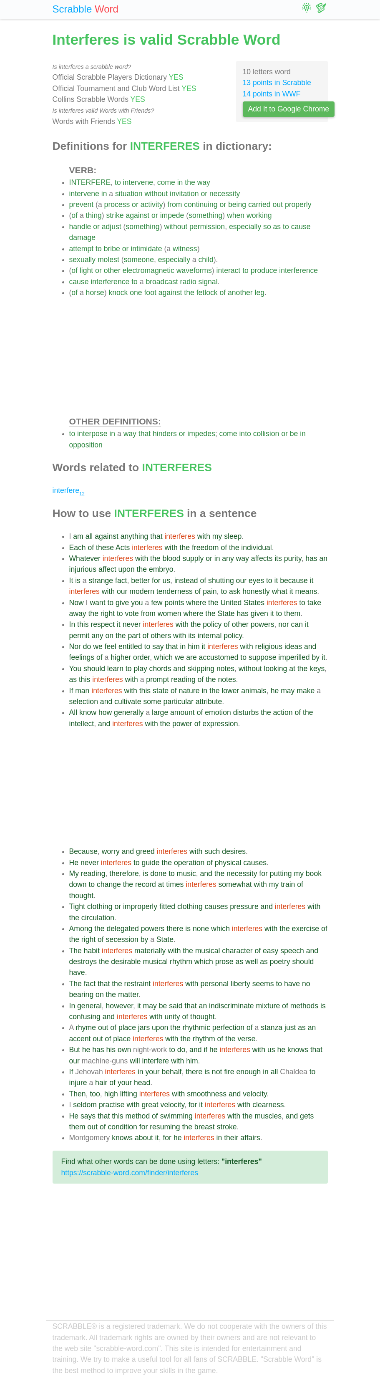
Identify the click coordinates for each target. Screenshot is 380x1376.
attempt (81, 249)
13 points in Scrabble (277, 82)
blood (171, 558)
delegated (123, 928)
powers (262, 624)
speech (292, 951)
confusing (85, 1016)
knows (297, 1049)
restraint (137, 984)
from (174, 204)
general (89, 1006)
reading (183, 679)
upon (126, 569)
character (237, 951)
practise (112, 1105)
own (124, 1049)
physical (228, 862)
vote (132, 613)
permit (79, 635)
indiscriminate (231, 1006)
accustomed (219, 657)
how (105, 712)
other (112, 270)
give (122, 602)
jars (144, 1027)
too (95, 1094)
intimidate (146, 249)
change (109, 884)
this (82, 624)
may (287, 691)
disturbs (246, 712)
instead (186, 580)
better (140, 580)
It (71, 580)
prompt (157, 679)
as (277, 226)
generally (128, 712)
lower (230, 691)
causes (255, 862)
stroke (227, 1127)
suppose (263, 657)
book (314, 873)
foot (150, 292)
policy (212, 624)
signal (208, 282)
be (294, 433)
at (292, 668)
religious (269, 646)
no (306, 984)
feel (110, 646)
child (206, 259)
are (191, 657)
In (72, 624)
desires (234, 851)
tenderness (174, 591)
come (166, 182)
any (228, 558)
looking (275, 668)
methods (304, 1006)
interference (298, 270)
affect (107, 569)
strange (100, 580)
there (174, 928)
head (142, 1082)
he (275, 691)
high (111, 1094)
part (134, 635)
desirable (126, 961)
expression (220, 724)
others (161, 635)
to (118, 182)
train (288, 884)
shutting (221, 580)
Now (76, 602)
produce (264, 270)
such (212, 851)
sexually (82, 259)
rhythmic (196, 1027)
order (141, 657)
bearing (81, 994)
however (119, 1006)
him (193, 646)
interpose (92, 433)
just (290, 1027)
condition (122, 1127)
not (217, 1072)
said (175, 1006)
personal (214, 984)
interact (228, 270)
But (74, 1049)
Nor (75, 646)
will (135, 1061)
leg (259, 292)
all (89, 536)
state (161, 691)
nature (189, 691)
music (186, 873)
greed (145, 851)
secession (122, 939)
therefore (123, 873)
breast (204, 1127)
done (158, 873)
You (75, 668)
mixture (268, 1006)
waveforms (194, 270)
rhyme (85, 1027)
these (105, 547)
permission (207, 226)
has (311, 558)
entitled (130, 646)
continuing (200, 204)
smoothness (206, 1094)
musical (207, 951)
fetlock (207, 292)
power (182, 724)
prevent (81, 204)
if (205, 1049)
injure (78, 1082)
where (196, 602)
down (78, 884)
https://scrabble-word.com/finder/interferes (130, 1173)
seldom (85, 1105)
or (204, 193)
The (75, 951)
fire (229, 1072)
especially (245, 226)
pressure (244, 906)
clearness (268, 1105)
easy (270, 951)
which (163, 657)
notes (225, 668)
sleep (233, 536)
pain (209, 591)
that (144, 433)
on (110, 635)
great (150, 1105)
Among (81, 928)
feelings (82, 657)
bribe (112, 249)
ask (234, 591)
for (156, 580)
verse (247, 1039)
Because (83, 851)
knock (118, 292)
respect (103, 624)
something (205, 215)
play (140, 668)
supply (193, 558)
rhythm (181, 961)
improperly (140, 906)
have (77, 972)
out (278, 204)
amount (182, 712)
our (241, 580)
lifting (128, 1094)
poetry (280, 961)
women (169, 613)
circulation (97, 918)
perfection (228, 1027)
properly (298, 204)
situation (129, 193)
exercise (306, 928)
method (138, 1116)
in (180, 182)
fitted (167, 906)
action (283, 712)
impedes (201, 433)
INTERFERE (90, 182)
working (259, 215)
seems (263, 984)
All (73, 712)
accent (80, 1039)
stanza (271, 1027)
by (316, 657)
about (144, 1138)
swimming (176, 1116)
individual (256, 547)
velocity (255, 1094)
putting (281, 873)
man (82, 691)
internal (210, 635)
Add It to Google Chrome (289, 109)
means (306, 591)
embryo (161, 569)
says (88, 1116)
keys (317, 668)
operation (189, 862)
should (94, 668)
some (152, 701)
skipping (201, 668)
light (86, 270)
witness (185, 249)
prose (224, 961)
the (190, 182)
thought (81, 895)
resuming (165, 1127)
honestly (256, 591)
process (117, 204)
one (136, 292)
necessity (224, 193)
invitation (184, 193)
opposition (86, 445)
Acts (123, 547)
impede (172, 215)
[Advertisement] (198, 356)
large (160, 712)
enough (249, 1072)
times (175, 884)
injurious (83, 569)
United (231, 602)
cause (301, 226)
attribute (209, 701)
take (314, 602)
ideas (293, 646)
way (203, 182)
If (71, 691)
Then (77, 1094)
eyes (256, 580)
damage (82, 237)
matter (128, 994)
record (145, 884)
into (245, 433)
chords (160, 668)
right (108, 613)
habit (92, 951)
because (294, 580)
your (152, 1072)
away (77, 613)
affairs (250, 1138)
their (231, 1138)
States (254, 602)
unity (172, 1016)
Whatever (85, 558)
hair (101, 1082)
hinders (165, 433)
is (78, 580)
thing (94, 215)
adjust (111, 226)
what (279, 591)
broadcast (162, 282)
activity (152, 204)
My (74, 873)
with (203, 536)
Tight (77, 906)
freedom (205, 547)
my (217, 536)
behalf (172, 1072)
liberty (240, 984)
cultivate (127, 701)
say (158, 646)
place (127, 1027)
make (306, 691)
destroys (83, 961)
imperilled (294, 657)
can (297, 624)
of (74, 215)
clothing (100, 906)
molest (108, 259)
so (267, 226)
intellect (81, 724)
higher (121, 657)
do (87, 646)
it (276, 580)
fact (121, 580)
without (156, 193)
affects (262, 558)
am (78, 536)
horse (95, 292)
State (226, 613)
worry (111, 851)
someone (139, 259)
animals (254, 691)
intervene (138, 182)
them (292, 613)
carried (259, 204)
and (310, 646)
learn (115, 668)
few (156, 602)
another (240, 292)
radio (188, 282)
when (235, 215)
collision (266, 433)
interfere (69, 490)
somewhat (235, 884)
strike (115, 215)
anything (134, 536)
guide (151, 862)
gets (307, 1116)
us (167, 580)
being (237, 204)
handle (80, 226)
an (323, 558)
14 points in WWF (272, 94)
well (251, 961)
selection (83, 701)
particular (178, 701)
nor (283, 624)
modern (141, 591)
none (201, 928)
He (74, 862)
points (174, 602)
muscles (268, 1116)
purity (293, 558)
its (278, 558)
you (137, 602)
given (259, 613)
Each (77, 547)
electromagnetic (148, 270)
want (97, 602)
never (132, 624)
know (87, 712)
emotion (218, 712)
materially (150, 951)
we (98, 646)
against (137, 215)
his (111, 1049)
